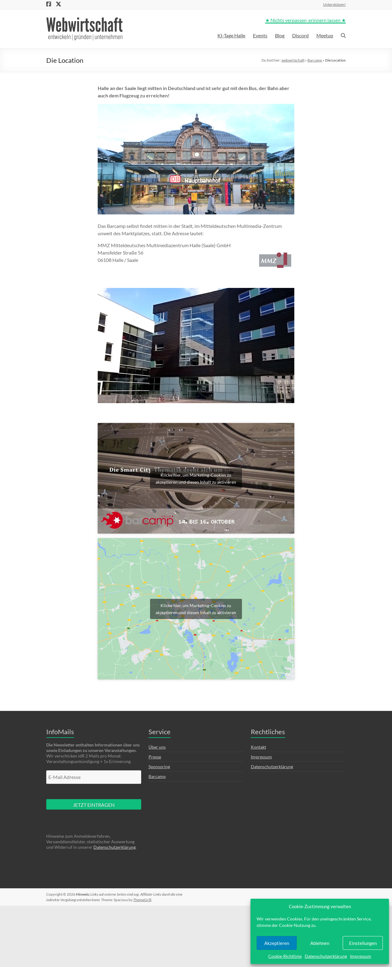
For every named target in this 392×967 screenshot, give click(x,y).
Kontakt (258, 747)
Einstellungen (363, 943)
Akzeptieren (276, 943)
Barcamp (314, 60)
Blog (280, 35)
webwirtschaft (292, 60)
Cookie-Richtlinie (285, 956)
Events (260, 35)
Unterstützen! (334, 4)
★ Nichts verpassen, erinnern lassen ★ (305, 20)
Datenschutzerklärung (326, 956)
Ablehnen (319, 943)
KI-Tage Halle (231, 35)
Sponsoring (159, 766)
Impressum (360, 956)
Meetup (324, 35)
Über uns (157, 747)
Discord (300, 35)
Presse (155, 756)
